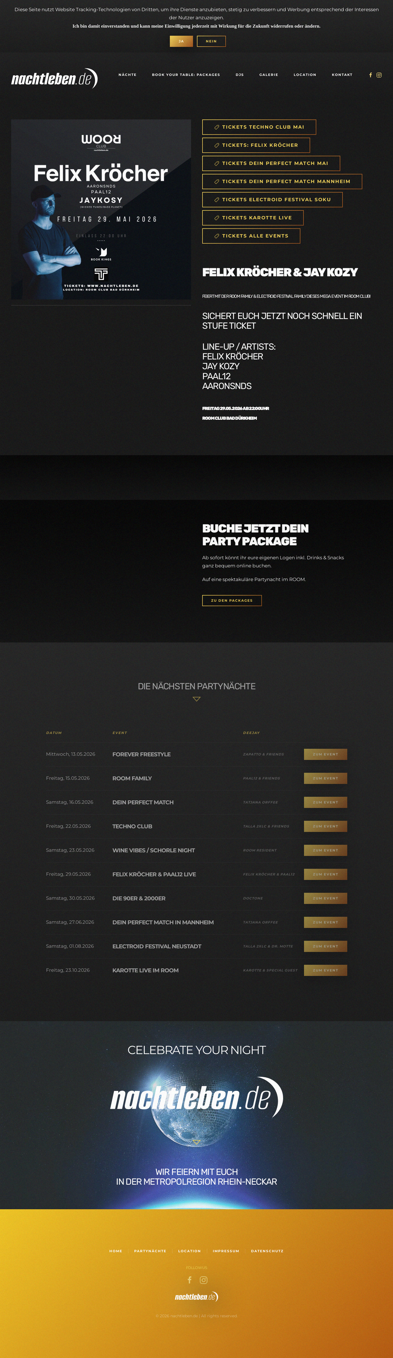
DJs (240, 75)
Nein (211, 41)
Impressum (226, 1251)
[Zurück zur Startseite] (54, 75)
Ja (181, 41)
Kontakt (342, 75)
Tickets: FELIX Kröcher (256, 145)
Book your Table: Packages (186, 75)
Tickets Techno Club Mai (259, 127)
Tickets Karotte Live (253, 218)
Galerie (268, 75)
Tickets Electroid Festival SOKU (272, 200)
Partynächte (150, 1251)
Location (305, 75)
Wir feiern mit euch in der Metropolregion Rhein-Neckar (196, 1177)
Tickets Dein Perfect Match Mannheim (282, 181)
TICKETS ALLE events (251, 236)
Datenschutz (267, 1251)
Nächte (128, 75)
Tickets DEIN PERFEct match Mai (271, 163)
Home (115, 1251)
